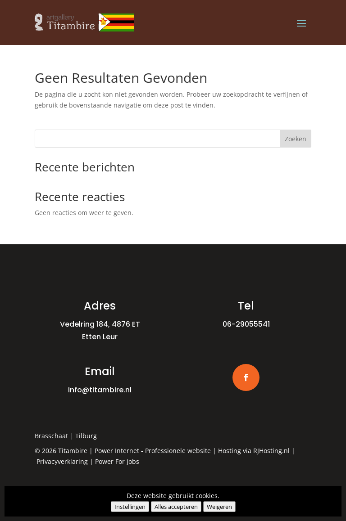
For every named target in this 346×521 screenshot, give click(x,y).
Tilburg (86, 435)
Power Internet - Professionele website (153, 450)
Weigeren (219, 507)
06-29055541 (246, 324)
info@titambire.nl (100, 390)
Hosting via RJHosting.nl (254, 450)
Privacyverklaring (62, 461)
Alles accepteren (176, 507)
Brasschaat (51, 435)
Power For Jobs (117, 461)
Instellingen (130, 507)
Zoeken (295, 139)
